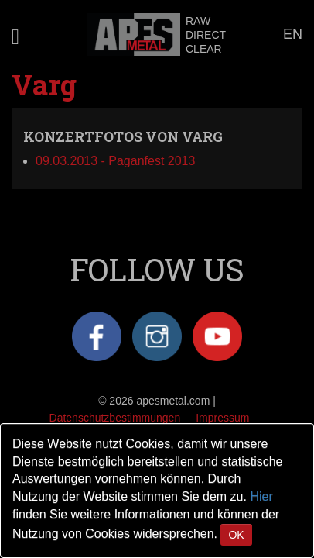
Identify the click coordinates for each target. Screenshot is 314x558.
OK (236, 535)
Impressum (222, 418)
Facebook (96, 336)
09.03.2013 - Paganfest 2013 (115, 160)
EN (292, 34)
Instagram (157, 336)
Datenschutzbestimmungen (115, 418)
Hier (261, 496)
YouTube (217, 336)
